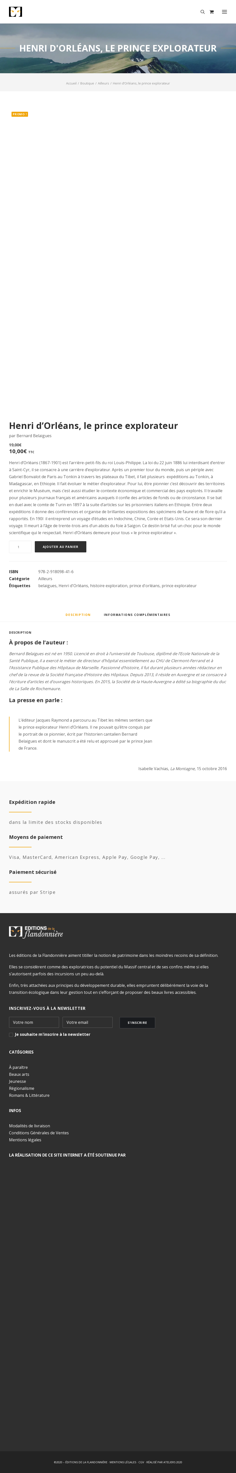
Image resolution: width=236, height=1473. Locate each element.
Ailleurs (103, 83)
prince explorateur (179, 585)
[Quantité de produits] (20, 547)
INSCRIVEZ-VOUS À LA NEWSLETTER (47, 1008)
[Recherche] (200, 11)
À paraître (18, 1067)
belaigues (47, 585)
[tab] (137, 617)
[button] (224, 11)
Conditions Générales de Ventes (39, 1133)
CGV (141, 1462)
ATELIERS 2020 (172, 1462)
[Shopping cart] (209, 11)
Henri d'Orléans (73, 585)
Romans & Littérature (29, 1095)
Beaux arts (19, 1074)
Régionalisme (21, 1088)
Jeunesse (17, 1081)
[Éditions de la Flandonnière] (31, 12)
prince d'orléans (144, 585)
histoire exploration (108, 585)
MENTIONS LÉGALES (123, 1462)
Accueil (71, 83)
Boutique (87, 83)
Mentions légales (25, 1140)
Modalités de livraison (29, 1126)
